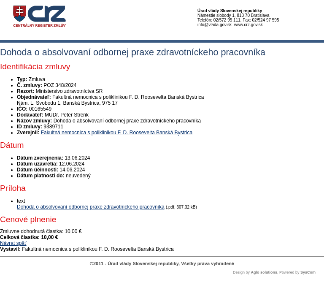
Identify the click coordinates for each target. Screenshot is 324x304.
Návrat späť (13, 243)
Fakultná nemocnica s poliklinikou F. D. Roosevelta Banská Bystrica (117, 133)
